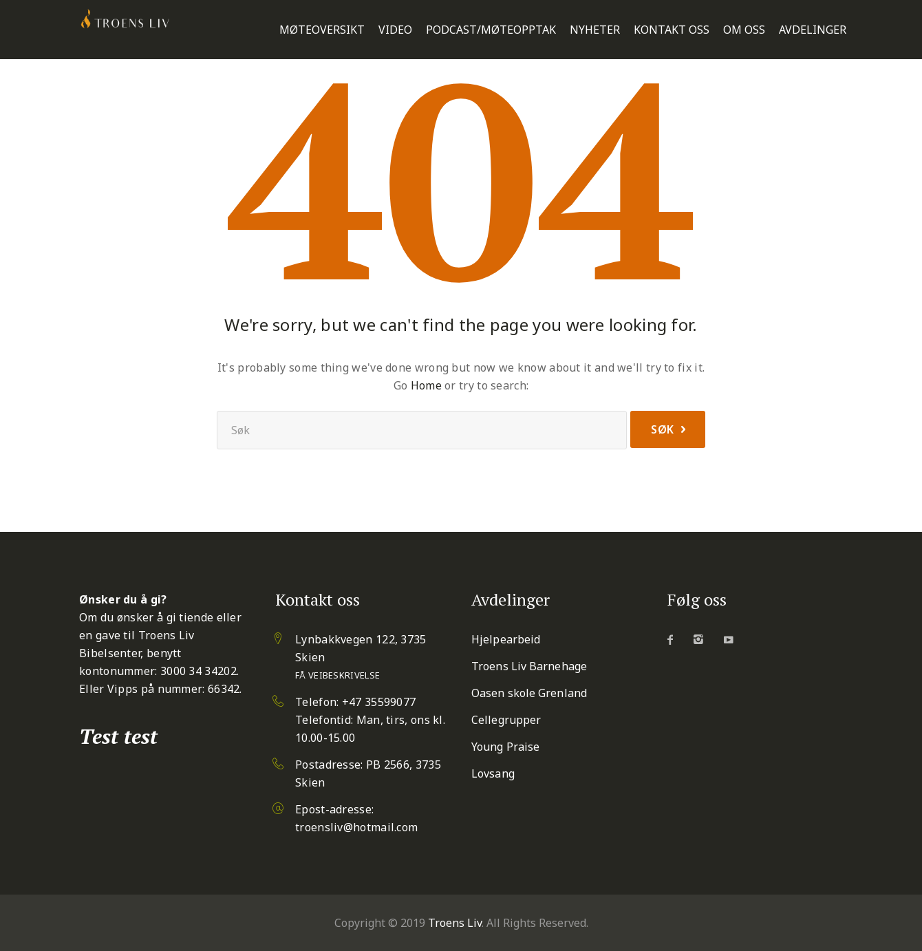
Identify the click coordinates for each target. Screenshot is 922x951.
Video (395, 29)
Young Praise (505, 746)
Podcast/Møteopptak (491, 29)
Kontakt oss (671, 29)
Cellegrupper (506, 719)
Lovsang (493, 773)
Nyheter (595, 29)
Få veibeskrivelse (337, 675)
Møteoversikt (322, 29)
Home (426, 385)
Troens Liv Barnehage (529, 666)
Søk (662, 429)
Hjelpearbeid (505, 639)
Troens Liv (455, 922)
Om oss (744, 29)
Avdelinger (812, 29)
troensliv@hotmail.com (356, 827)
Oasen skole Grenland (529, 693)
